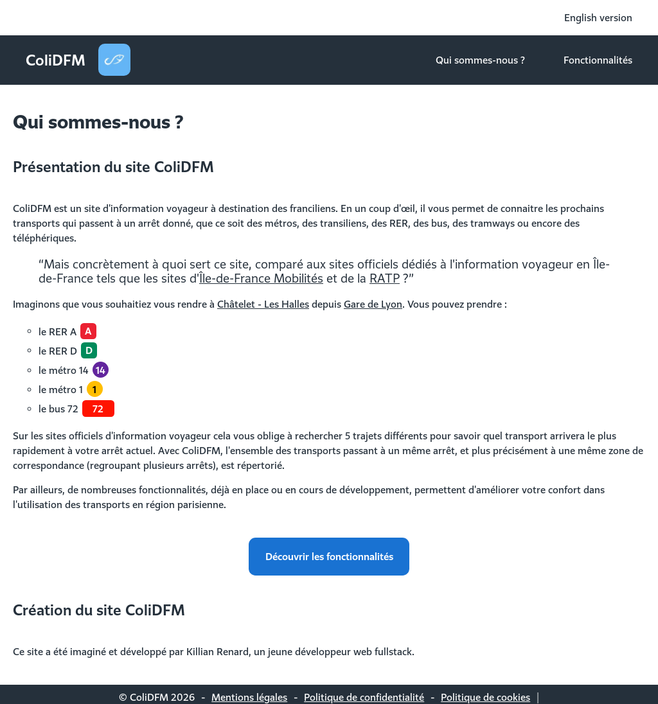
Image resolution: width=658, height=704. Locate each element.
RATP (384, 278)
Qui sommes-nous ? (480, 60)
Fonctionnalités (598, 60)
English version (598, 17)
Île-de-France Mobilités (261, 278)
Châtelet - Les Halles (263, 304)
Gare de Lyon (373, 304)
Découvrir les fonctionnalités (329, 556)
